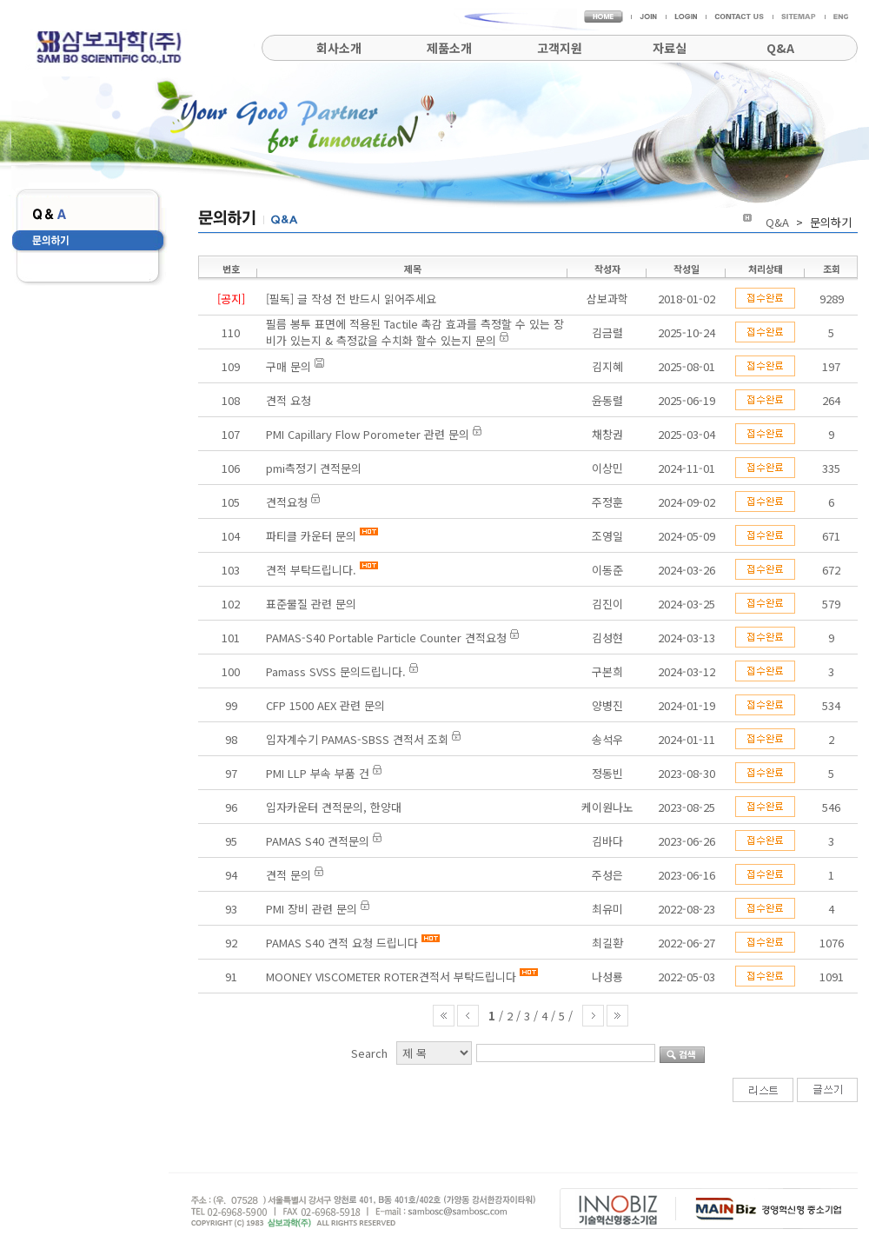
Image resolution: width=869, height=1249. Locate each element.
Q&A (780, 47)
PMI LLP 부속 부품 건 (317, 773)
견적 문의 (288, 875)
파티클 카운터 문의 (311, 536)
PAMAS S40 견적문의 (317, 841)
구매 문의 (288, 366)
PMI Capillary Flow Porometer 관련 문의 (367, 434)
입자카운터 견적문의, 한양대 (333, 807)
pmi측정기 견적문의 (314, 468)
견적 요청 (288, 400)
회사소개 (339, 47)
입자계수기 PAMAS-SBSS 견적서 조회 (357, 739)
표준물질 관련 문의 (311, 603)
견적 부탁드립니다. (311, 569)
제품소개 (449, 47)
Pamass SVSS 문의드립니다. (337, 671)
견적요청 (287, 502)
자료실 (670, 47)
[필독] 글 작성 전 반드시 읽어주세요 (351, 298)
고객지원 (559, 47)
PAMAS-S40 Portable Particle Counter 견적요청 (386, 637)
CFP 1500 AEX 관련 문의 (325, 705)
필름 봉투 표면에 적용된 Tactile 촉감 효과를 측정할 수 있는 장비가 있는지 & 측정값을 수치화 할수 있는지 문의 (415, 332)
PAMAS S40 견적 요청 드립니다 (342, 942)
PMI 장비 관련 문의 (311, 908)
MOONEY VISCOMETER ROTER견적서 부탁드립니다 (391, 976)
